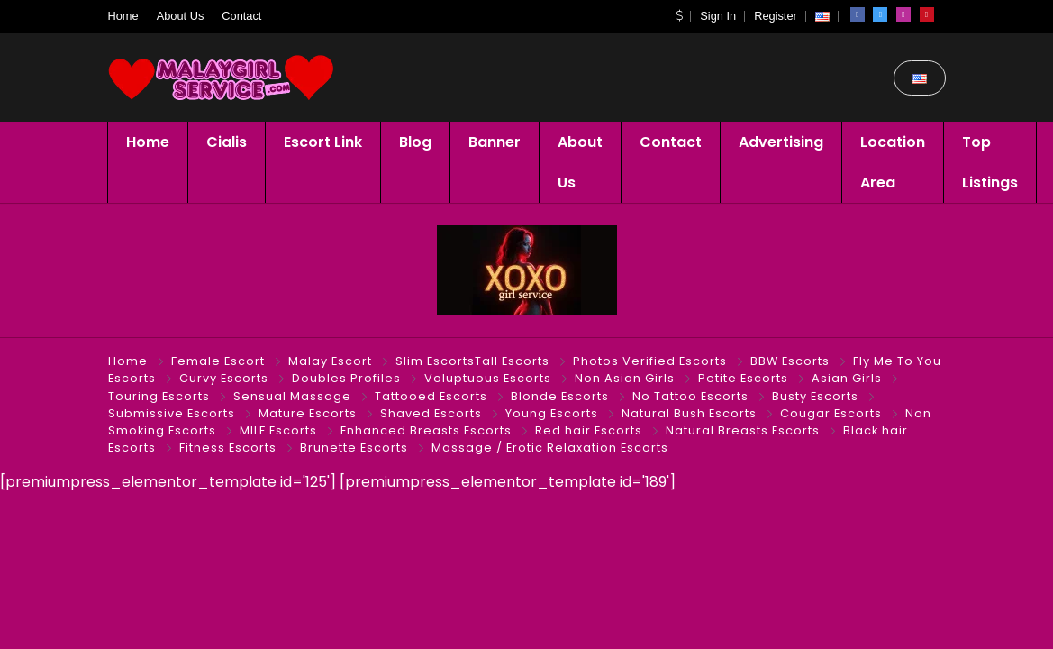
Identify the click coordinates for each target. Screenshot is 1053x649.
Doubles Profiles (346, 378)
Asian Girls (847, 378)
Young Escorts (551, 413)
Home (123, 16)
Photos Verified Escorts (650, 361)
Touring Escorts (159, 396)
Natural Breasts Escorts (743, 430)
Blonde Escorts (560, 396)
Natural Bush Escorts (689, 413)
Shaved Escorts (431, 413)
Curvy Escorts (223, 378)
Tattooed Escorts (431, 396)
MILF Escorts (278, 430)
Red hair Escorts (588, 430)
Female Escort (218, 361)
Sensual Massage (292, 396)
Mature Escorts (308, 413)
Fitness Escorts (228, 447)
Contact (241, 16)
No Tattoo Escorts (690, 396)
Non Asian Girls (625, 378)
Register (775, 16)
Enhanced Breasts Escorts (426, 430)
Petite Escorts (743, 378)
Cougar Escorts (831, 413)
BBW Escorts (790, 361)
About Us (180, 16)
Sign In (718, 16)
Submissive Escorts (171, 413)
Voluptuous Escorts (487, 378)
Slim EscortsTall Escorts (472, 361)
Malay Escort (330, 361)
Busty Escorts (815, 396)
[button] (679, 16)
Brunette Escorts (354, 447)
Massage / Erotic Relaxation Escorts (549, 447)
